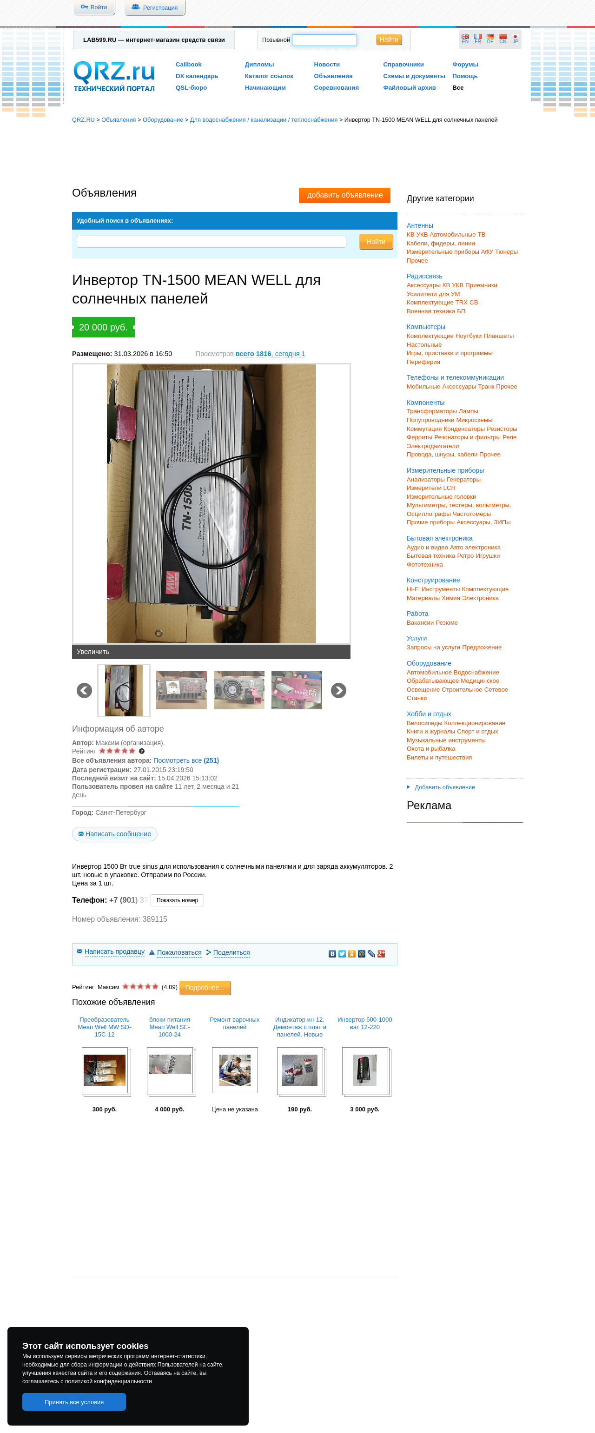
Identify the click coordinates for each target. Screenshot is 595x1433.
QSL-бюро (191, 87)
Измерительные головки (441, 496)
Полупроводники (431, 419)
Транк (486, 386)
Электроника (480, 597)
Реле (509, 437)
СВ (473, 302)
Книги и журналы (431, 731)
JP (515, 41)
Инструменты (441, 589)
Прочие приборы (431, 522)
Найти (389, 39)
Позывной (276, 39)
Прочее (417, 260)
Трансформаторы (432, 411)
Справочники (403, 64)
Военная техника (431, 311)
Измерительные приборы (445, 470)
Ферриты (419, 437)
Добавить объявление (441, 787)
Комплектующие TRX (437, 302)
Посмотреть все (186, 760)
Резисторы (502, 428)
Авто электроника (475, 547)
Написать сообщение (118, 834)
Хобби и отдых (429, 714)
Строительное (462, 689)
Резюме (447, 622)
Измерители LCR (431, 487)
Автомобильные (453, 234)
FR (478, 41)
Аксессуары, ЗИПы (483, 522)
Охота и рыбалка (431, 748)
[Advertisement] (297, 156)
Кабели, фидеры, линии (441, 243)
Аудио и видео (427, 547)
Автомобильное (429, 672)
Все (457, 87)
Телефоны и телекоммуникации (455, 377)
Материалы (423, 597)
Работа (418, 613)
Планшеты (498, 335)
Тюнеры (506, 251)
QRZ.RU (83, 119)
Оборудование (163, 119)
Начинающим (265, 87)
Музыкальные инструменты (446, 740)
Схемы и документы (414, 76)
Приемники (481, 285)
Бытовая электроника (440, 538)
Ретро (465, 555)
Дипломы (259, 64)
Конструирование (433, 580)
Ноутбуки (469, 335)
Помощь (465, 76)
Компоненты (425, 402)
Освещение (423, 689)
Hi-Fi (413, 589)
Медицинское (480, 680)
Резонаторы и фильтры (467, 437)
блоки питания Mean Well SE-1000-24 (169, 1027)
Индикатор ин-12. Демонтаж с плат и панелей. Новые (299, 1027)
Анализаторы (426, 479)
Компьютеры (426, 326)
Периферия (423, 361)
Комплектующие (430, 335)
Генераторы (464, 479)
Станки (417, 697)
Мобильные (423, 386)
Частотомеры (472, 513)
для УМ (449, 294)
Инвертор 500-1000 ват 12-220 (364, 1023)
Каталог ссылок (269, 76)
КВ (411, 234)
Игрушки (488, 555)
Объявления (333, 76)
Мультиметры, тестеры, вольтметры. (459, 505)
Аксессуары (424, 285)
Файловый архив (409, 87)
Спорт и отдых (477, 731)
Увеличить (93, 651)
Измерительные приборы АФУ (450, 251)
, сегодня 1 (270, 353)
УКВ (422, 234)
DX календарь (197, 76)
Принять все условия (74, 1402)
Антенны (420, 225)
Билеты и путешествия (439, 757)
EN (465, 41)
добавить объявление (345, 195)
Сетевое (496, 689)
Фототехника (425, 564)
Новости (327, 64)
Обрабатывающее (433, 680)
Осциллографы (429, 513)
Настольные (424, 344)
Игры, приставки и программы (450, 353)
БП (461, 311)
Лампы (468, 411)
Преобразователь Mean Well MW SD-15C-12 (105, 1027)
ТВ (482, 234)
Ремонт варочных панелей (234, 1023)
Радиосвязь (425, 276)
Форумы (465, 64)
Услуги (417, 638)
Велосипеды (425, 723)
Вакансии (420, 622)
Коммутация (424, 428)
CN (503, 41)
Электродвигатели (433, 445)
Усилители (422, 294)
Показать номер (177, 900)
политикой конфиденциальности (108, 1381)
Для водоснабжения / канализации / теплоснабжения (264, 119)
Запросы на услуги (433, 647)
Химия (451, 597)
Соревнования (336, 87)
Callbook (189, 64)
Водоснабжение (476, 672)
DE (490, 41)
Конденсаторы (464, 428)
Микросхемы (474, 419)
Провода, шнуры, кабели (442, 454)
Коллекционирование (475, 723)
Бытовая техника (431, 555)
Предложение (482, 647)
